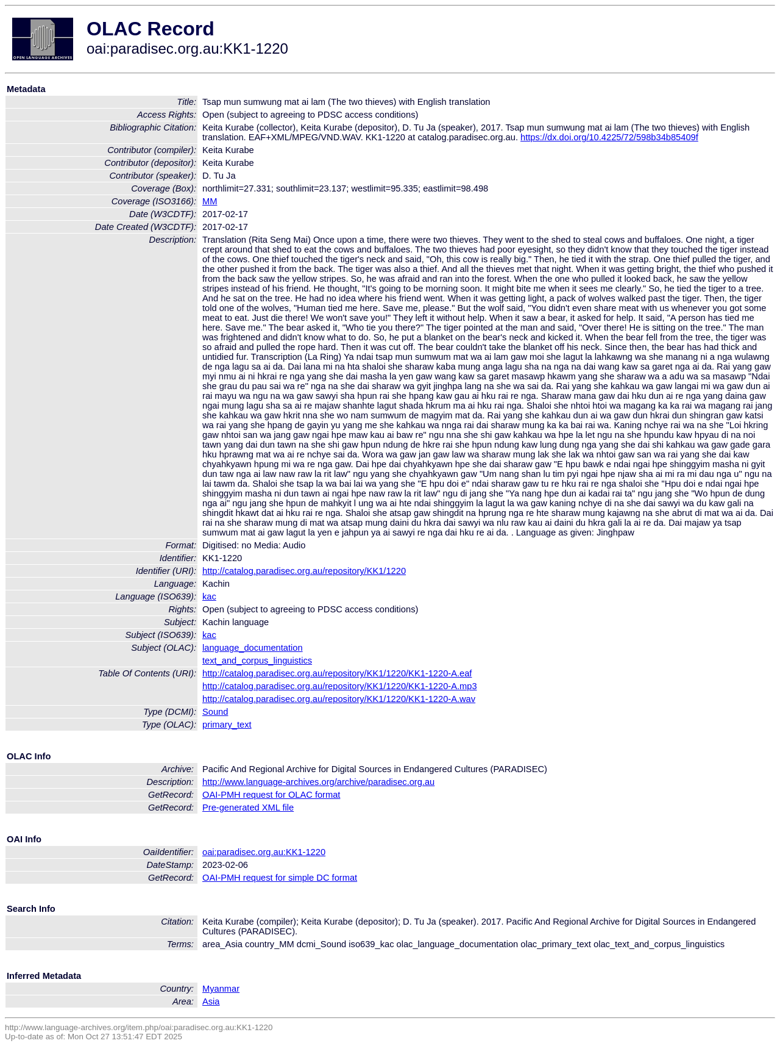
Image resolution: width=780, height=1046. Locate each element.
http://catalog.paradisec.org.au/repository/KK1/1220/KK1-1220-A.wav (338, 699)
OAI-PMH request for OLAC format (271, 795)
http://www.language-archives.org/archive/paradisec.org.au (318, 782)
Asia (211, 1001)
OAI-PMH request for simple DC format (279, 878)
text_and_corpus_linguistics (257, 660)
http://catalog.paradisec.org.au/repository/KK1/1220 (304, 571)
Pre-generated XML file (248, 807)
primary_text (227, 724)
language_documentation (252, 648)
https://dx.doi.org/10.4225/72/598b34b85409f (609, 137)
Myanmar (220, 989)
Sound (215, 712)
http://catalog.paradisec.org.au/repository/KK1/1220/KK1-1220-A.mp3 (339, 686)
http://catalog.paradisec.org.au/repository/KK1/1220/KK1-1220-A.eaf (337, 673)
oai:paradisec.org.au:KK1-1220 (263, 852)
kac (209, 596)
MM (209, 201)
